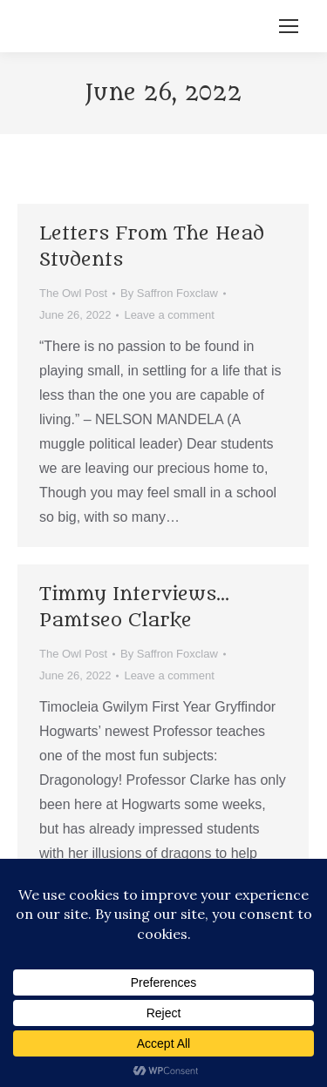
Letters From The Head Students (151, 247)
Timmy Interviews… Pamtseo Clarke (134, 607)
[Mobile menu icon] (288, 26)
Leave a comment (169, 314)
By (169, 293)
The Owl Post (73, 293)
